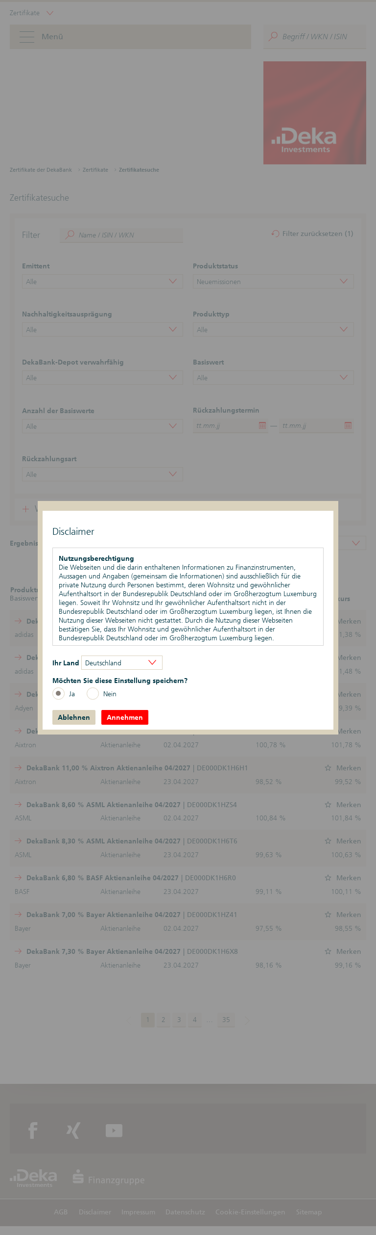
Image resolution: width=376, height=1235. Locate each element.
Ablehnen (74, 717)
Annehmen (125, 717)
